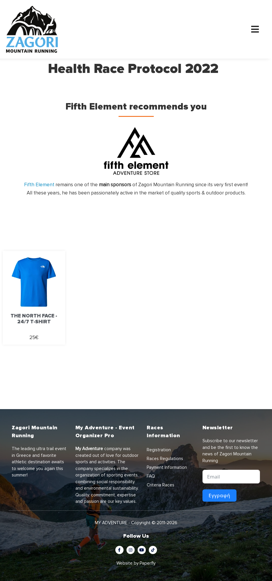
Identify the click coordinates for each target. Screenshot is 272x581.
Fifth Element (39, 185)
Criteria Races (160, 485)
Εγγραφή (219, 495)
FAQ (151, 476)
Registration (159, 449)
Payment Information (167, 467)
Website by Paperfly (136, 563)
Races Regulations (165, 458)
